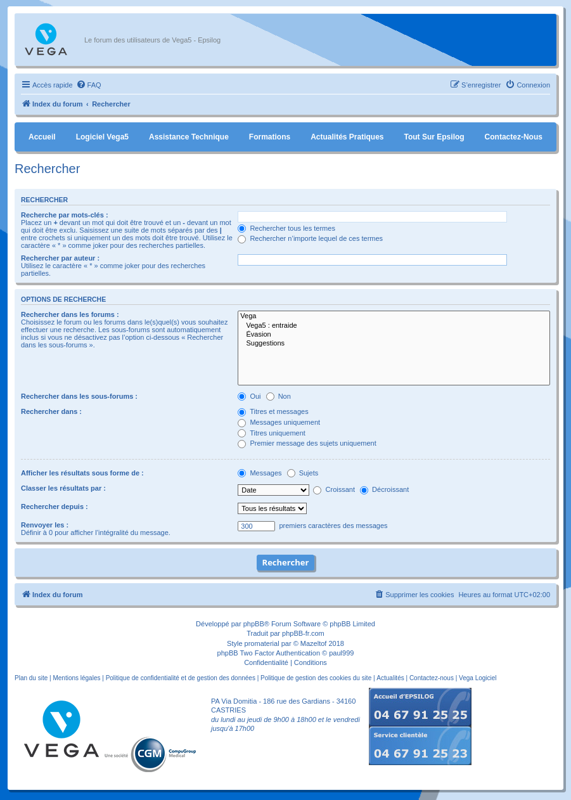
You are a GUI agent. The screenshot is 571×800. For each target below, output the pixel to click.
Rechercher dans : (51, 411)
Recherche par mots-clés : (64, 215)
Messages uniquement (279, 422)
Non (278, 396)
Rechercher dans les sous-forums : (79, 396)
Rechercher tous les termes (286, 228)
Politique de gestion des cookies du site (315, 677)
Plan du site (31, 677)
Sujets (303, 473)
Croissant (334, 489)
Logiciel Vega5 (102, 136)
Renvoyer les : (44, 525)
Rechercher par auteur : (60, 258)
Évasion (394, 334)
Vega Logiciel (478, 677)
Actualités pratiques (347, 136)
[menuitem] (88, 85)
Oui (249, 396)
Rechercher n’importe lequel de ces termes (310, 238)
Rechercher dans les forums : (70, 314)
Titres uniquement (271, 433)
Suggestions (394, 343)
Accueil (42, 136)
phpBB (253, 624)
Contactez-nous (513, 136)
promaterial (262, 643)
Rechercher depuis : (54, 506)
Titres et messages (273, 411)
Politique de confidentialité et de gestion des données (180, 677)
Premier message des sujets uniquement (307, 443)
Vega (394, 316)
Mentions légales (76, 677)
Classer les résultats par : (63, 488)
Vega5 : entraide (394, 325)
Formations (269, 136)
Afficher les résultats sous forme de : (82, 473)
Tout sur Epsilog (434, 136)
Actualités (390, 677)
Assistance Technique (189, 136)
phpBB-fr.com (303, 633)
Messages (259, 473)
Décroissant (384, 489)
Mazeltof (313, 643)
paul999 (341, 653)
